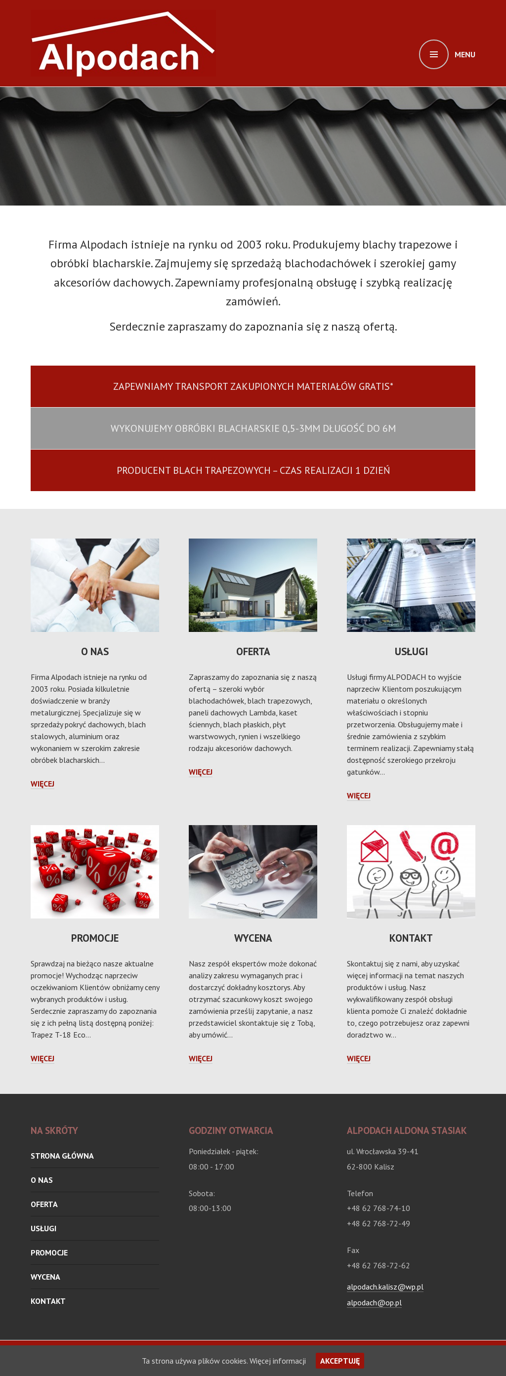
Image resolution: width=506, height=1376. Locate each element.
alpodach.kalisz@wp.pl (385, 1287)
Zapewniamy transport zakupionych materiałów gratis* (253, 386)
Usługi (411, 651)
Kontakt (411, 938)
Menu (465, 54)
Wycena (253, 938)
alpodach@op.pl (374, 1302)
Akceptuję (340, 1361)
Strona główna (62, 1156)
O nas (95, 651)
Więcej (42, 784)
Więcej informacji (278, 1361)
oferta (253, 651)
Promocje (95, 938)
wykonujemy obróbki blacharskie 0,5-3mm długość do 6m (253, 428)
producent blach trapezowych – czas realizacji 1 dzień (253, 470)
